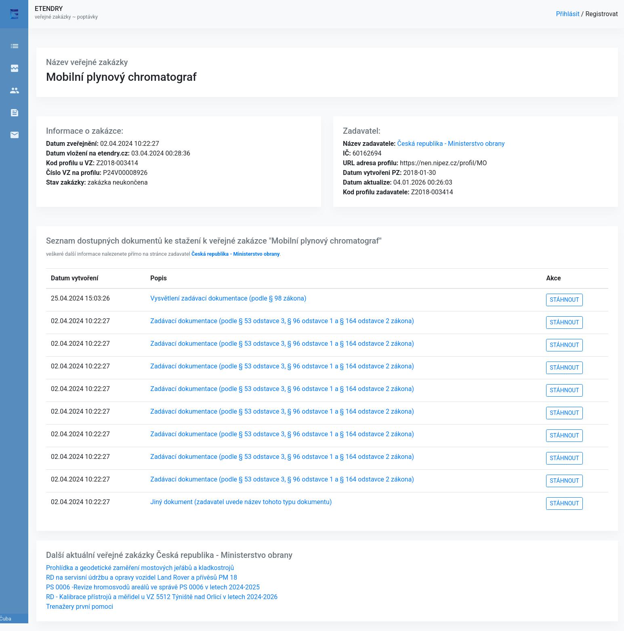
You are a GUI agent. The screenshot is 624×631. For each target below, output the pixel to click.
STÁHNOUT (564, 300)
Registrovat (601, 14)
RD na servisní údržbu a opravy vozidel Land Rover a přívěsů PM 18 (141, 577)
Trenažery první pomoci (79, 606)
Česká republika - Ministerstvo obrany (450, 143)
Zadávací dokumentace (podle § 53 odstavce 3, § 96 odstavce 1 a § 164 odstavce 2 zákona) (282, 321)
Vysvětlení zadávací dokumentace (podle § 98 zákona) (228, 298)
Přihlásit (568, 14)
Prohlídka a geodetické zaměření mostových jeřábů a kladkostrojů (140, 568)
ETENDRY (49, 9)
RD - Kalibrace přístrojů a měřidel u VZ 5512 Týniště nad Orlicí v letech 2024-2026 (161, 597)
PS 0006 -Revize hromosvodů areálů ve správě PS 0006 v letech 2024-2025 (153, 587)
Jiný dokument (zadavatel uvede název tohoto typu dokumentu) (241, 502)
